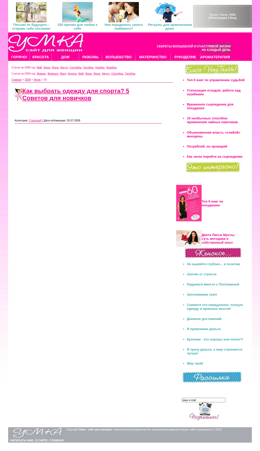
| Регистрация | (218, 17)
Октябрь (88, 67)
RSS (233, 14)
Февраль (52, 73)
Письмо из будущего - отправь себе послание (31, 26)
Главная (16, 79)
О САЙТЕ (41, 440)
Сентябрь (76, 67)
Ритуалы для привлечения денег (170, 26)
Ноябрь (100, 67)
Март (63, 73)
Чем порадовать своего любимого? (123, 26)
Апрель (72, 73)
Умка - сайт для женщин (95, 429)
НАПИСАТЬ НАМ (21, 440)
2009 (28, 79)
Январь (41, 73)
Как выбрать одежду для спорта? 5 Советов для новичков (75, 94)
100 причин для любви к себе (77, 26)
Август (64, 67)
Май (39, 67)
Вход (233, 17)
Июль (55, 67)
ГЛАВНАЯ (56, 440)
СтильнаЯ (35, 120)
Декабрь (111, 67)
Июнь (46, 67)
